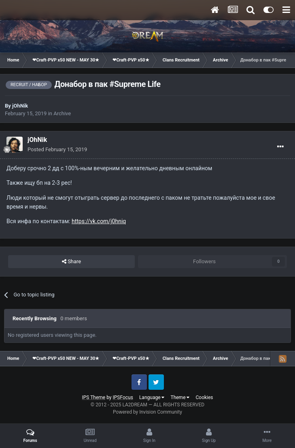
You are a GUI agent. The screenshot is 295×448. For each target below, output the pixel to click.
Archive (62, 113)
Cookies (204, 397)
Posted (57, 149)
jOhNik (20, 106)
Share (71, 262)
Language (152, 397)
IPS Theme (93, 397)
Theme (179, 397)
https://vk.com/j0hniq (99, 221)
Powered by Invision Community (147, 412)
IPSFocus (123, 397)
